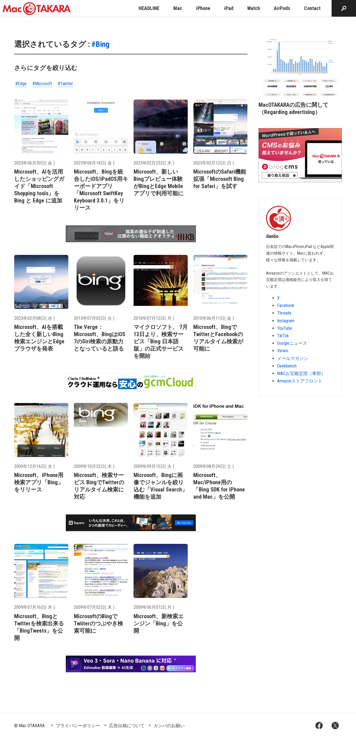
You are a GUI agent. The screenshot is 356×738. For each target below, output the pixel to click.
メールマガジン (292, 358)
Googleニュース (292, 343)
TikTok (283, 335)
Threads (284, 313)
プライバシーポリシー (78, 725)
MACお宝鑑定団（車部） (301, 373)
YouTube (284, 328)
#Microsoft (42, 83)
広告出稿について (127, 725)
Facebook (285, 305)
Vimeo (282, 350)
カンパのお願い (169, 725)
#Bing (100, 44)
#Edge (21, 83)
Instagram (285, 320)
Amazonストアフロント (299, 381)
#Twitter (65, 83)
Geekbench (287, 366)
